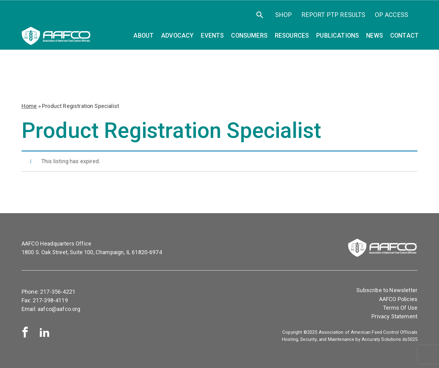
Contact (404, 35)
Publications (337, 35)
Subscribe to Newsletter (386, 290)
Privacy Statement (394, 316)
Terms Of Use (400, 307)
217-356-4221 (57, 291)
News (374, 35)
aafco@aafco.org (59, 309)
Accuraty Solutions (381, 339)
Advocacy (177, 35)
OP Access (391, 15)
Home (29, 106)
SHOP (283, 15)
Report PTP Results (333, 15)
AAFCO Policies (398, 299)
